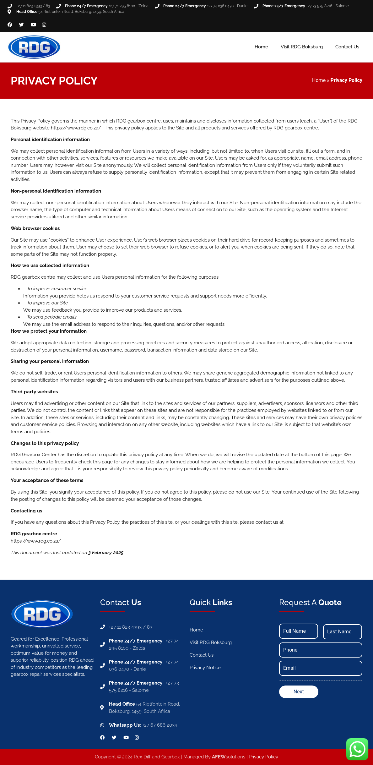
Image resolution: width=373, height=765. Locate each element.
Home (261, 47)
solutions (228, 757)
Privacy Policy (263, 757)
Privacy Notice (205, 667)
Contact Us (347, 47)
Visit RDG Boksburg (302, 47)
